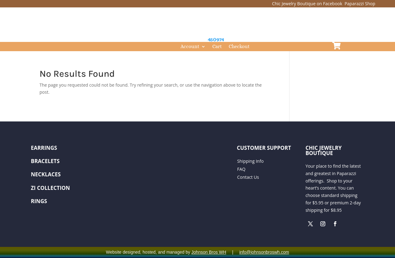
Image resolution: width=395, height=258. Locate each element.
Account (190, 46)
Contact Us (248, 177)
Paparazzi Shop (359, 3)
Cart (217, 46)
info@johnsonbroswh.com (264, 252)
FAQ (241, 169)
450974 (216, 39)
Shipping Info (250, 161)
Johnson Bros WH (208, 252)
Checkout (239, 46)
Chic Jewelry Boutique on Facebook (307, 3)
